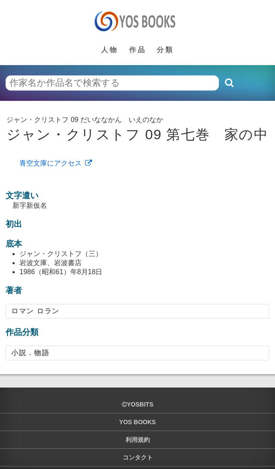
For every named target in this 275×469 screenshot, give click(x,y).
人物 (109, 49)
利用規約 (138, 439)
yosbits (137, 404)
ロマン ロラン (35, 311)
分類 (165, 49)
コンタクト (138, 457)
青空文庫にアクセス (50, 163)
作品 (137, 49)
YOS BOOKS (137, 422)
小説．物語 (30, 352)
